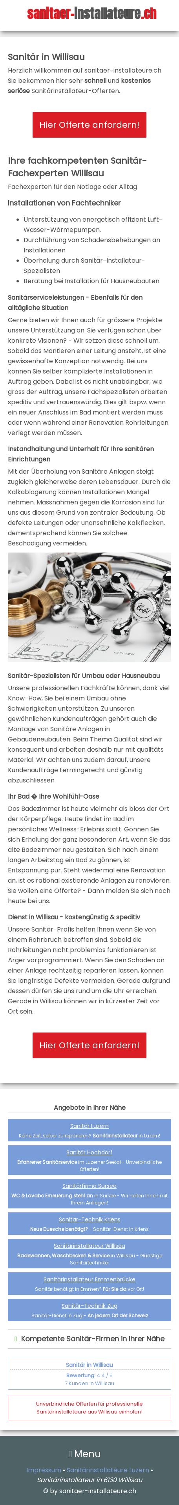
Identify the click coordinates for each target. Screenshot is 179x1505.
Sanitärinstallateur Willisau (89, 1246)
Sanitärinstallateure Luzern (108, 1470)
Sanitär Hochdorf (89, 1152)
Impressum (43, 1470)
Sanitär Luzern (89, 1126)
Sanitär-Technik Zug (89, 1306)
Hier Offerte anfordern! (89, 125)
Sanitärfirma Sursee (89, 1186)
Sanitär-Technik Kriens (90, 1219)
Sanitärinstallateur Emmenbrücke (89, 1279)
